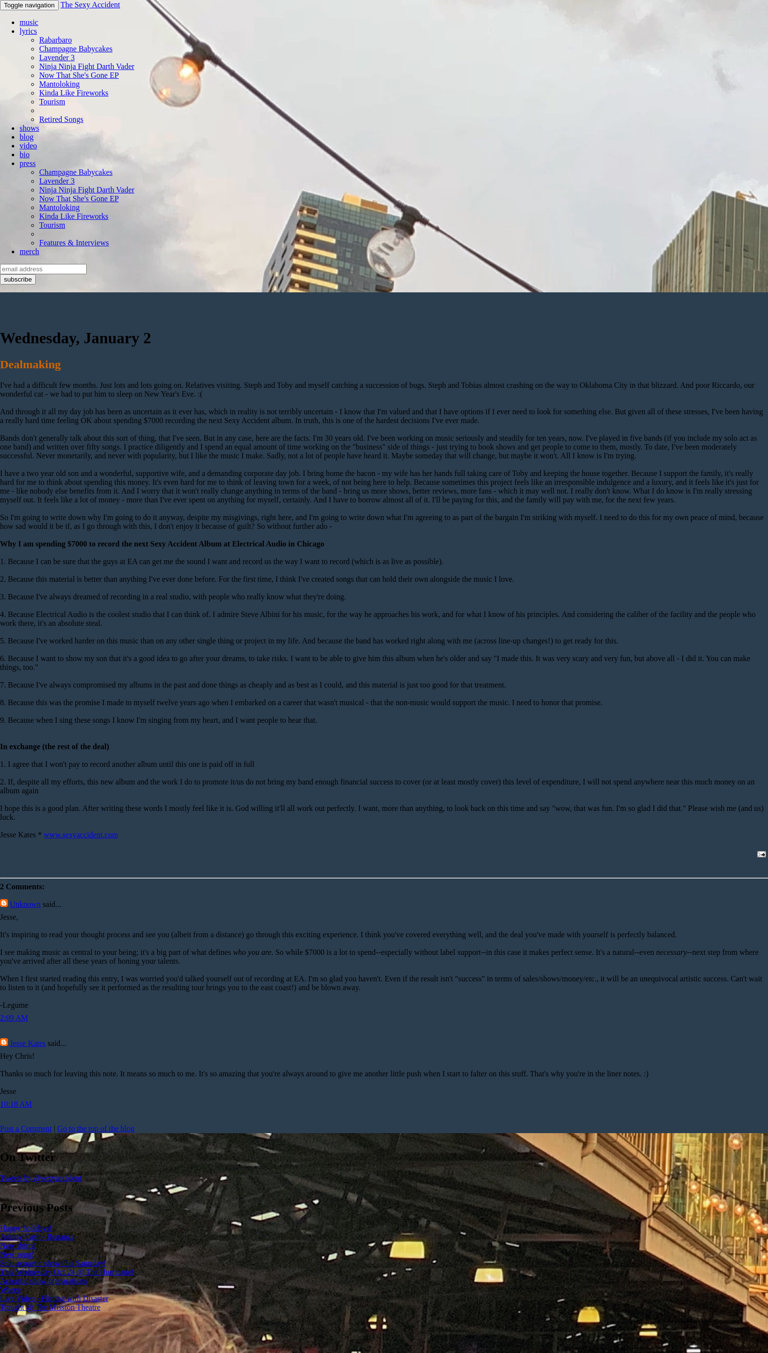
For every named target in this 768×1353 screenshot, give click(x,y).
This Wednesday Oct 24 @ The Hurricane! (67, 1272)
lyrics (28, 31)
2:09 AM (14, 1018)
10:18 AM (16, 1104)
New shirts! (18, 1245)
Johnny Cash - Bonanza (37, 1237)
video (28, 146)
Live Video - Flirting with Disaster (54, 1298)
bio (24, 154)
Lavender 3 (56, 57)
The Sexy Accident (90, 4)
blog (26, 137)
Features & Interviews (74, 242)
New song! (17, 1254)
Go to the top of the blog (95, 1128)
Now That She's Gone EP (79, 75)
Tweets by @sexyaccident (40, 1178)
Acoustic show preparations (43, 1281)
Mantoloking (59, 84)
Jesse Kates (28, 1043)
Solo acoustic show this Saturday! (53, 1263)
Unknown (25, 904)
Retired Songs (61, 119)
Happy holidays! (26, 1228)
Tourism (52, 101)
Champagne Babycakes (76, 49)
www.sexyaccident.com (81, 835)
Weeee (10, 1289)
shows (29, 128)
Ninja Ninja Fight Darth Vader (86, 66)
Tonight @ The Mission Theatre (50, 1307)
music (29, 22)
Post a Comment (26, 1128)
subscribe (18, 279)
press (28, 163)
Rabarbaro (55, 40)
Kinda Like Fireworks (73, 93)
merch (29, 251)
